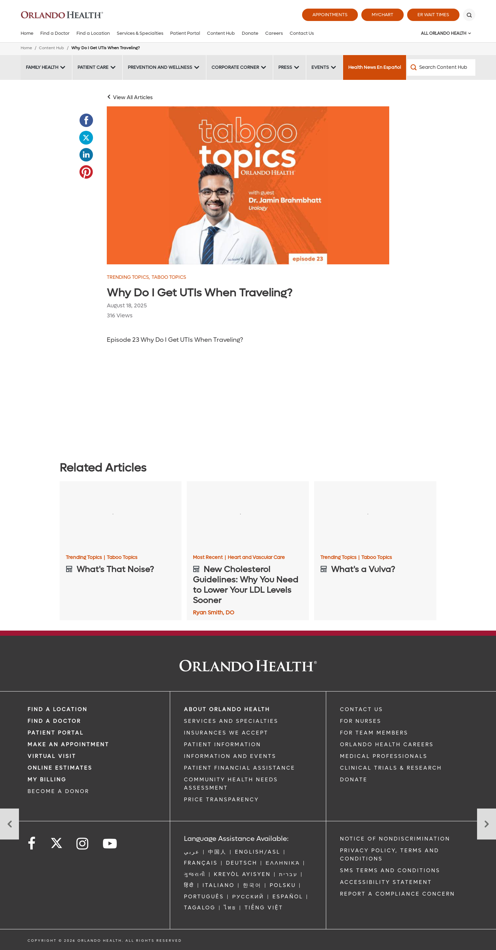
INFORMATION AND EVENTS (230, 756)
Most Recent (209, 558)
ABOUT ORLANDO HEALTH (227, 709)
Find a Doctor (55, 33)
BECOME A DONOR (58, 791)
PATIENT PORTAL (56, 732)
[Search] (469, 15)
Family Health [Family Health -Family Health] (42, 67)
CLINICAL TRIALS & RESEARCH (391, 767)
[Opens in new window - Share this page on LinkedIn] (86, 155)
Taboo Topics (169, 277)
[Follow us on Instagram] (82, 844)
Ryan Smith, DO (213, 612)
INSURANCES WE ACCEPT (226, 732)
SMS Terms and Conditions (390, 870)
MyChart (382, 15)
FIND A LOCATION (57, 709)
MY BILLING (47, 779)
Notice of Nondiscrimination (395, 838)
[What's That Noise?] (121, 515)
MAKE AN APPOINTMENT (68, 744)
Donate (250, 33)
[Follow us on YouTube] (110, 844)
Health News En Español (374, 67)
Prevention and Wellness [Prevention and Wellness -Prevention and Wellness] (160, 67)
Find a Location (93, 33)
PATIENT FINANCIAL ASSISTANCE (239, 767)
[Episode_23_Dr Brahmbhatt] (248, 185)
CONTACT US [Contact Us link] (361, 709)
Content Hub (221, 33)
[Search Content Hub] (441, 67)
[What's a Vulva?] (375, 515)
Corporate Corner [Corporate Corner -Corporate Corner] (235, 67)
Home (27, 33)
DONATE (354, 779)
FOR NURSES (360, 721)
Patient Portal (185, 33)
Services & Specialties (140, 33)
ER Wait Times (433, 15)
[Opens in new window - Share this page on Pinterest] (86, 172)
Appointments (330, 15)
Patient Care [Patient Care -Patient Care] (93, 67)
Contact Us (302, 33)
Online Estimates (60, 767)
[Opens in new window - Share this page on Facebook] (86, 120)
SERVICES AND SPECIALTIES (231, 721)
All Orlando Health (443, 33)
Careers (274, 33)
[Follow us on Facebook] (32, 844)
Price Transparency (221, 799)
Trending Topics (128, 277)
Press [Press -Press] (285, 67)
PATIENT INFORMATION (222, 744)
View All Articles (133, 97)
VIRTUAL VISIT (52, 756)
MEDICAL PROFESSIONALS (383, 756)
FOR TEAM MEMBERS (374, 732)
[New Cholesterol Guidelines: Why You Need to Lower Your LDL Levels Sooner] (248, 515)
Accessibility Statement (386, 882)
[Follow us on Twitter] (56, 841)
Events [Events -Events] (320, 67)
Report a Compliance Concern (397, 893)
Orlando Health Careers (387, 744)
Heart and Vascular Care (256, 558)
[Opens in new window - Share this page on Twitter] (86, 138)
